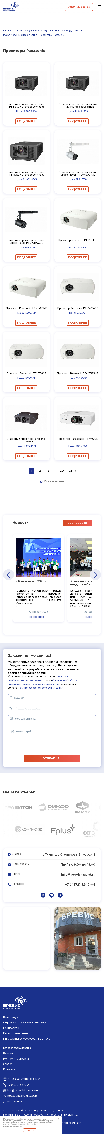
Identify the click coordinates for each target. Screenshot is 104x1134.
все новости (77, 522)
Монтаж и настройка (16, 1058)
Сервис (7, 1063)
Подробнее (26, 121)
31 (70, 471)
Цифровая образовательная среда (24, 1022)
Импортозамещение (15, 1033)
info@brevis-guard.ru (78, 874)
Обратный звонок (78, 7)
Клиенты (8, 1053)
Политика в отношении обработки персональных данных (40, 1114)
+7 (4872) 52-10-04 (80, 884)
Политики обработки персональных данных (40, 687)
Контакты (9, 1069)
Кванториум (10, 1017)
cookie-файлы (23, 1119)
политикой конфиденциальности (19, 1126)
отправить (52, 758)
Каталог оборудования (17, 1047)
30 (62, 471)
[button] (8, 574)
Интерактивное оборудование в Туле (26, 1038)
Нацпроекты (11, 1027)
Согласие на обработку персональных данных (33, 1110)
